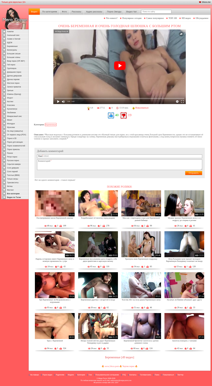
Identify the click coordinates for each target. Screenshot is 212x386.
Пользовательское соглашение (107, 375)
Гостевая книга (145, 375)
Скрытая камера (14, 164)
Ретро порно (12, 157)
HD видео (186, 18)
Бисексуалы (12, 50)
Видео (34, 11)
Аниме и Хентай (13, 39)
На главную (34, 375)
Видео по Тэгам (14, 197)
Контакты (132, 375)
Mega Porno (102, 378)
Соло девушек (13, 168)
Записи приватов (14, 87)
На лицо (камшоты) (15, 131)
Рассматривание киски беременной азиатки (55, 218)
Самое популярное (155, 18)
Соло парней (12, 172)
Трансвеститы (13, 183)
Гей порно (11, 65)
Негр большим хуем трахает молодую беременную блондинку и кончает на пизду (184, 260)
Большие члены (13, 57)
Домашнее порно (14, 72)
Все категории (13, 194)
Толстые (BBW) (13, 175)
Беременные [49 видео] (119, 357)
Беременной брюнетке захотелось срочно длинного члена (141, 342)
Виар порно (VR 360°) (16, 61)
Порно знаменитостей (16, 146)
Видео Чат (131, 11)
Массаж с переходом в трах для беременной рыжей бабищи (141, 219)
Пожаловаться (168, 375)
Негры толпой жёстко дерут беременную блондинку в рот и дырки (98, 342)
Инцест (10, 98)
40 (117, 115)
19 (129, 115)
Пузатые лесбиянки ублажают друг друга (184, 300)
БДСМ (9, 43)
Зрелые (10, 90)
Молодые (11, 124)
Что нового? (112, 18)
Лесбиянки (11, 113)
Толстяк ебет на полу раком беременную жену (141, 300)
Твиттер (180, 375)
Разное (10, 153)
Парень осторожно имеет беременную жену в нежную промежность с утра (55, 260)
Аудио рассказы (94, 11)
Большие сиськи (13, 54)
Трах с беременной (55, 341)
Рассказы (76, 11)
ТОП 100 (173, 18)
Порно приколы (13, 149)
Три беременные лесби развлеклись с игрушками (55, 301)
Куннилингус (12, 109)
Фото (64, 11)
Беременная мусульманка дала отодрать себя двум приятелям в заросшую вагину (98, 260)
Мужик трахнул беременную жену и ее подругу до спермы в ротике (184, 219)
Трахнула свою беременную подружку (141, 259)
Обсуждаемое (202, 18)
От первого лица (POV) (16, 135)
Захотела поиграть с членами (184, 341)
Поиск (157, 375)
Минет (9, 120)
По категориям (49, 11)
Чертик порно (128, 366)
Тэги (90, 375)
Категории (81, 375)
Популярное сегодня (131, 18)
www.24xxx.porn (112, 366)
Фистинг (10, 190)
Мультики (11, 127)
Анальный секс (13, 35)
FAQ (124, 375)
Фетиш (10, 186)
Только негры (12, 179)
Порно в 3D (11, 138)
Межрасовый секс (14, 116)
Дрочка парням (13, 79)
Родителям (60, 375)
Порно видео (47, 375)
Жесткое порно (13, 83)
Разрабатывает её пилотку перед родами (98, 218)
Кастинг (10, 102)
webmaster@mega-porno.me (120, 380)
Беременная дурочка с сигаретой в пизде (98, 300)
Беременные (12, 46)
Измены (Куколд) (14, 94)
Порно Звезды (114, 11)
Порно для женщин (15, 142)
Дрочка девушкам (14, 76)
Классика (11, 105)
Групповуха (11, 68)
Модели (71, 375)
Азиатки (10, 32)
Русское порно (13, 160)
